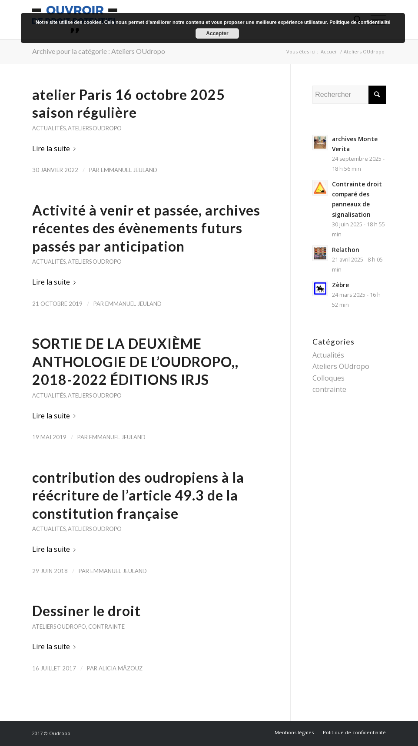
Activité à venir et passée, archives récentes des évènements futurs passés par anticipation (146, 228)
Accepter (217, 33)
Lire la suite (55, 148)
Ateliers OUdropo (95, 128)
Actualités (49, 128)
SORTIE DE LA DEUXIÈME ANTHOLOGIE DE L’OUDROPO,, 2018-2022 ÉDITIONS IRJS (135, 361)
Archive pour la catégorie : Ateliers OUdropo (98, 51)
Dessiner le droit (86, 610)
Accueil (329, 51)
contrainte (106, 626)
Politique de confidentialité (359, 22)
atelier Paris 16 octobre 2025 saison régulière (128, 103)
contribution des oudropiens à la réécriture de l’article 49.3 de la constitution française (138, 495)
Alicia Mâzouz (121, 668)
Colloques (328, 378)
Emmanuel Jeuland (129, 169)
